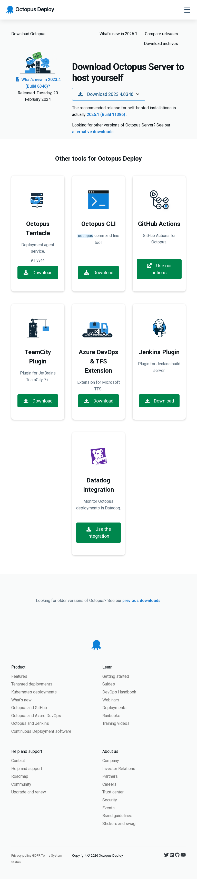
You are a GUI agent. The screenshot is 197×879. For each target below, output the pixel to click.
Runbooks (111, 715)
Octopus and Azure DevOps (36, 715)
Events (108, 807)
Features (19, 676)
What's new (21, 700)
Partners (110, 776)
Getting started (115, 676)
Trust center (113, 792)
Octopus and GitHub (29, 707)
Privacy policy (21, 855)
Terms (45, 855)
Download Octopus (28, 33)
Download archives (161, 43)
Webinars (110, 700)
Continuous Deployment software (41, 731)
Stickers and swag (118, 823)
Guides (108, 684)
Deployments (114, 707)
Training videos (116, 723)
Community (21, 784)
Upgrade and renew (28, 792)
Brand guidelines (117, 815)
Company (110, 760)
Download (38, 272)
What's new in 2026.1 (118, 33)
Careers (109, 784)
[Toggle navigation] (187, 9)
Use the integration (98, 532)
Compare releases (161, 33)
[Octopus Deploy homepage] (30, 10)
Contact (18, 760)
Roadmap (19, 776)
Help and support (26, 768)
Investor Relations (118, 768)
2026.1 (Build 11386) (106, 114)
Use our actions (159, 269)
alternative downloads (93, 131)
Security (109, 800)
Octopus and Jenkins (30, 723)
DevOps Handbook (119, 692)
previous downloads (141, 600)
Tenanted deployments (31, 684)
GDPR (36, 855)
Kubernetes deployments (34, 692)
